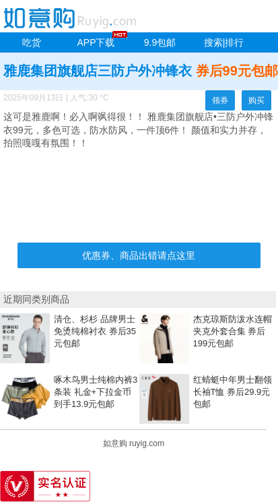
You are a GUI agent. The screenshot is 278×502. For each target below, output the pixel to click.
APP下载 (95, 42)
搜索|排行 (224, 42)
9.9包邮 (160, 42)
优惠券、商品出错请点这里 (138, 255)
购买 (256, 100)
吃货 (31, 42)
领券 (220, 100)
